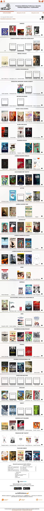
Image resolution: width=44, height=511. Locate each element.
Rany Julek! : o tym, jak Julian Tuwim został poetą (21, 474)
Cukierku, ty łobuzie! (25, 469)
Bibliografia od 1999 (35, 12)
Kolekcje (13, 18)
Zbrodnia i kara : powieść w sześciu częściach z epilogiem (15, 470)
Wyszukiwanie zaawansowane (6, 18)
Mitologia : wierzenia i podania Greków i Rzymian (14, 469)
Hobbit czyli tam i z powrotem (19, 475)
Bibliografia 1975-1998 (21, 12)
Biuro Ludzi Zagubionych (25, 470)
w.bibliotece (27, 495)
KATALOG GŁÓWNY (7, 12)
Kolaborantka (17, 473)
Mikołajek (16, 476)
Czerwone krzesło (17, 477)
